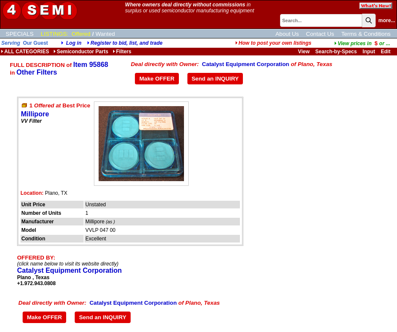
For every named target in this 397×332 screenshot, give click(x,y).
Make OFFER (156, 78)
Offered (81, 34)
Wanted (105, 34)
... (362, 43)
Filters (122, 52)
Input (368, 52)
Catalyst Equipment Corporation (245, 64)
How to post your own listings (273, 43)
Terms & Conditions (366, 34)
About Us (287, 34)
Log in (74, 43)
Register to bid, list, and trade (126, 43)
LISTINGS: (54, 34)
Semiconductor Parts (80, 52)
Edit (386, 52)
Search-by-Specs (336, 52)
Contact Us (320, 34)
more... (386, 20)
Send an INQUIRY (215, 78)
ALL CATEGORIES (25, 52)
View (303, 52)
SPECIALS (19, 34)
